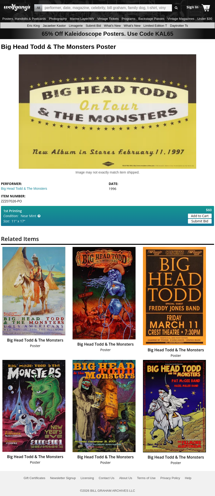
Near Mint (28, 216)
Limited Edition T (155, 25)
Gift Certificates (34, 478)
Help (188, 478)
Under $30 (204, 18)
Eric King (33, 25)
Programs (129, 18)
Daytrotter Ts (179, 25)
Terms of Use (146, 478)
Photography (58, 18)
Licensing (87, 478)
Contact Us (106, 478)
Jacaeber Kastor (54, 25)
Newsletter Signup (63, 478)
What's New (112, 25)
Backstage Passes (151, 18)
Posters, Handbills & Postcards (24, 18)
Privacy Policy (170, 478)
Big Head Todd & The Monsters (24, 188)
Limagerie (76, 25)
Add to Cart (200, 216)
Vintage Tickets (108, 18)
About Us (125, 478)
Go (176, 8)
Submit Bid (93, 25)
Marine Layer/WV (82, 18)
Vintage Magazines (180, 18)
